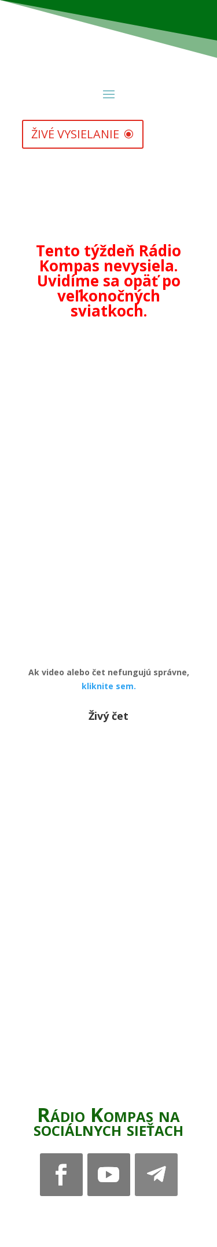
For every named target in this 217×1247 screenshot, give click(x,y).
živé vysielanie (75, 134)
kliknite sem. (109, 685)
